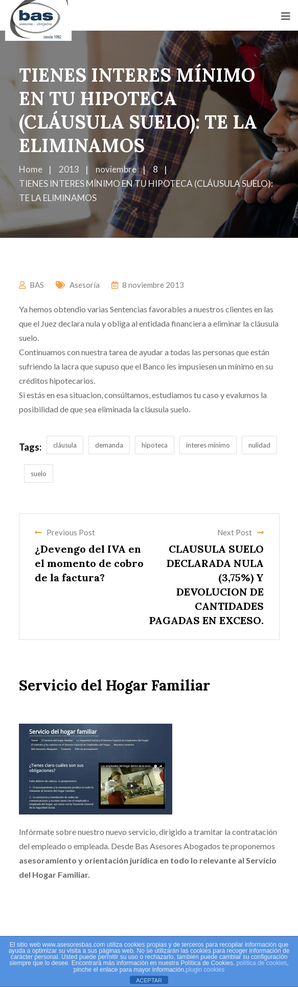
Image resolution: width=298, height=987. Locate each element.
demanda (109, 445)
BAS (37, 284)
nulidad (259, 445)
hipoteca (155, 445)
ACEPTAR (149, 980)
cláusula (65, 445)
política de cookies (262, 963)
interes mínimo (208, 445)
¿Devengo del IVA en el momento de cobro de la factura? (89, 563)
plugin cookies (205, 969)
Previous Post (65, 532)
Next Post (240, 532)
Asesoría (85, 284)
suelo (39, 474)
